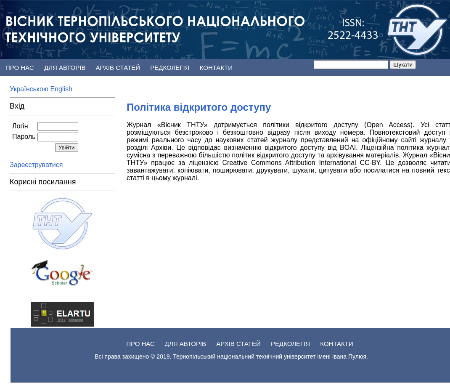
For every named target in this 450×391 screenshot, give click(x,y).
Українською (30, 89)
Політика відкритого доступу (199, 107)
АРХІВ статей (119, 67)
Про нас (19, 67)
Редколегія (170, 67)
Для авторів (65, 67)
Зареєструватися (37, 164)
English (61, 89)
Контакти (216, 67)
